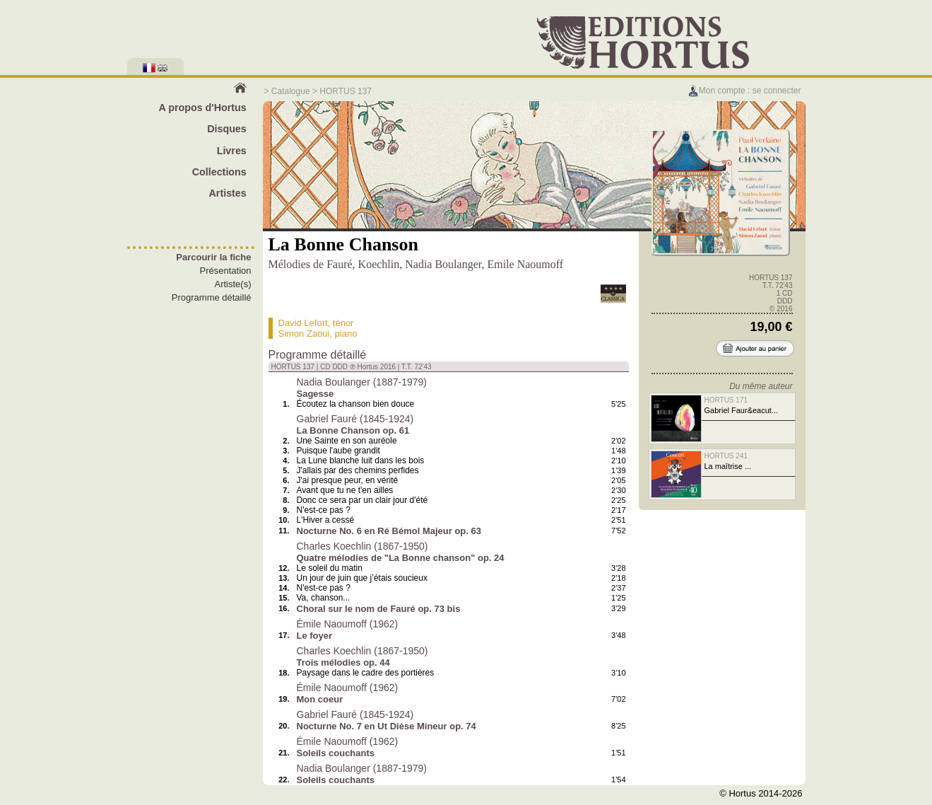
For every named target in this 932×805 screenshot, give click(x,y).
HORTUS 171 (726, 400)
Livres (232, 150)
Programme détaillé (212, 297)
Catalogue (290, 91)
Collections (219, 172)
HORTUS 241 (726, 456)
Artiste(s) (233, 284)
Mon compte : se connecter (744, 90)
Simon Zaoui (304, 333)
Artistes (228, 193)
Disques (227, 128)
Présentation (226, 270)
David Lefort (303, 323)
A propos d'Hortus (202, 107)
